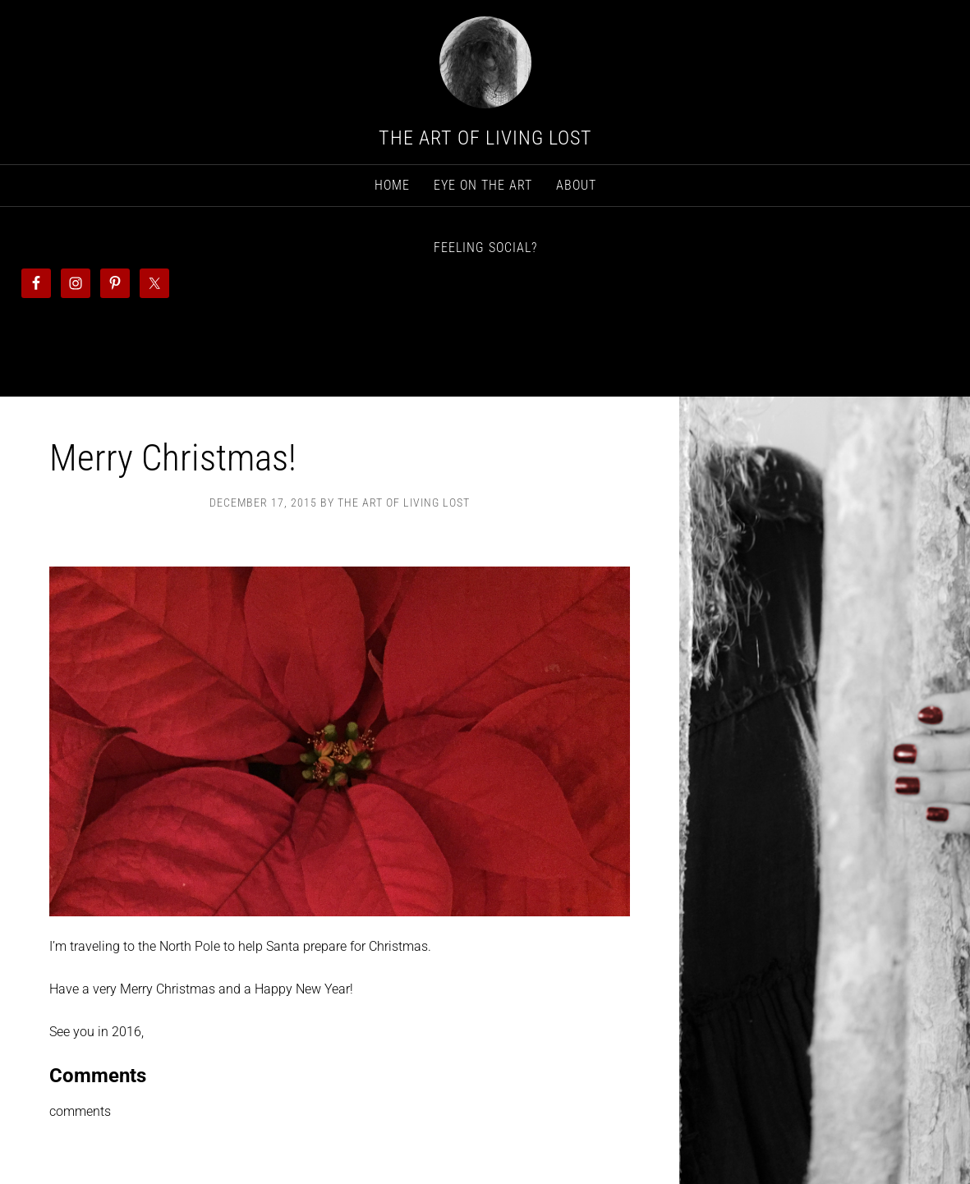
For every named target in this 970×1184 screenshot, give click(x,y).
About (576, 185)
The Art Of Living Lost (485, 137)
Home (392, 185)
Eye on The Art (483, 185)
